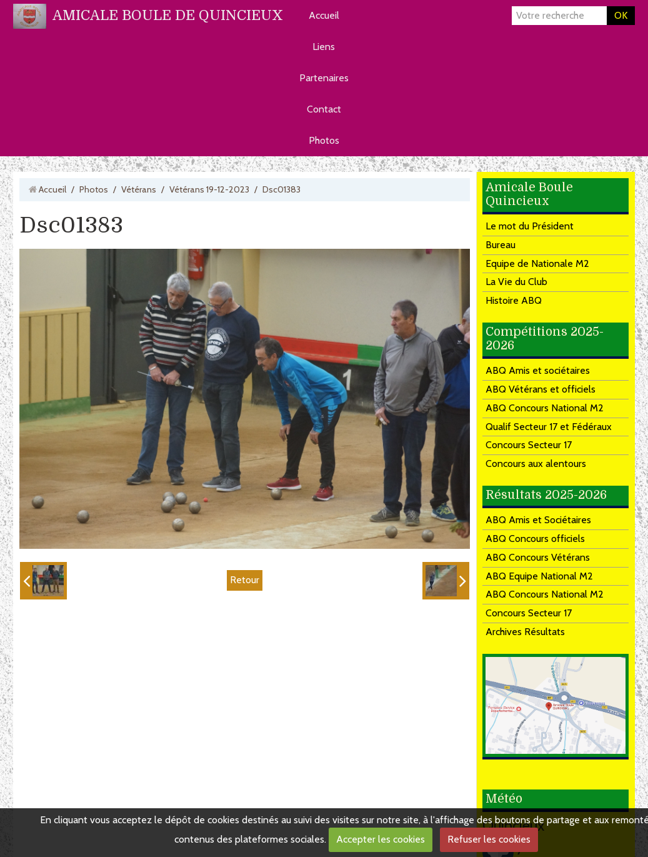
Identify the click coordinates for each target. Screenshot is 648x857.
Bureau (501, 245)
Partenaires (324, 78)
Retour (244, 580)
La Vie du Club (516, 282)
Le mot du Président (530, 226)
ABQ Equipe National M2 (539, 576)
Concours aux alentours (536, 463)
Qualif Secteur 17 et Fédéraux (549, 427)
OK (620, 15)
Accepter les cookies (380, 839)
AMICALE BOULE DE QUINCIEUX (167, 15)
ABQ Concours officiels (535, 538)
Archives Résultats (525, 632)
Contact (324, 109)
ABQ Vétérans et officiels (541, 389)
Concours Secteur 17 (529, 445)
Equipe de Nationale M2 (537, 263)
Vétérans (138, 189)
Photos (324, 140)
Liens (323, 47)
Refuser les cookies (489, 839)
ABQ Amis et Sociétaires (538, 520)
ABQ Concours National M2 (545, 408)
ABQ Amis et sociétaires (538, 370)
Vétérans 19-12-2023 (209, 189)
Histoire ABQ (514, 300)
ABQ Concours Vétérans (538, 557)
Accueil (324, 15)
